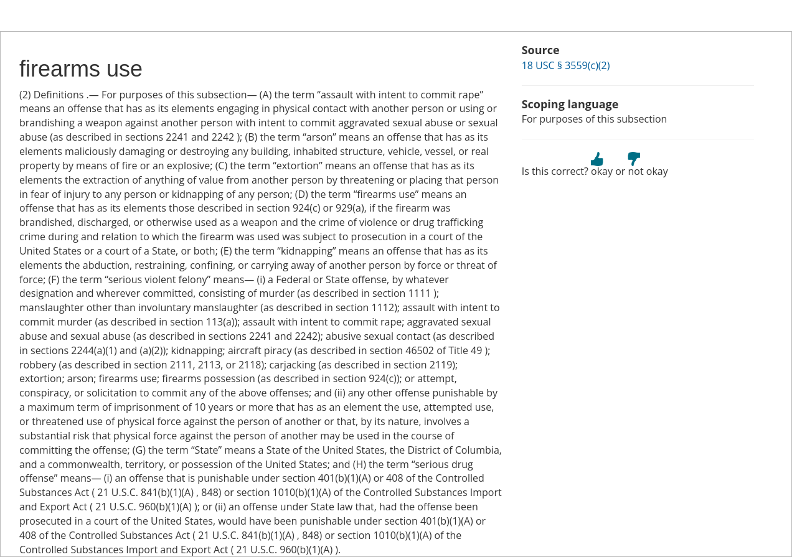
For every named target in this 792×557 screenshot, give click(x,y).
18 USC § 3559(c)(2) (566, 65)
